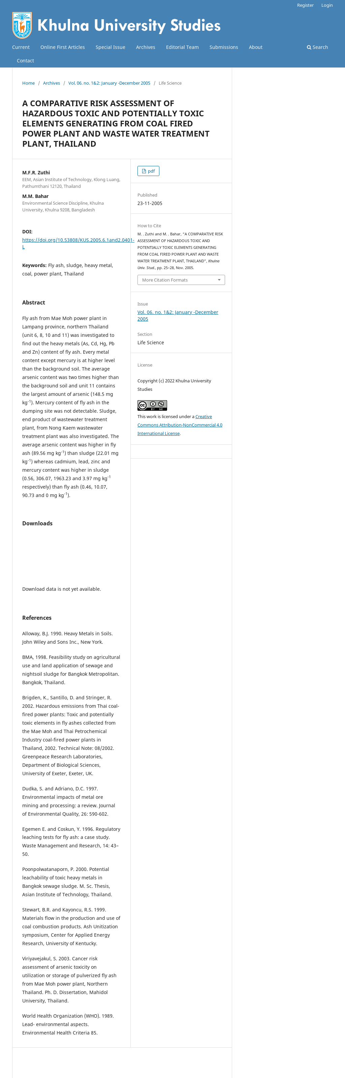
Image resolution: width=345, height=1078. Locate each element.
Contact (25, 60)
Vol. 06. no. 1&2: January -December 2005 (109, 83)
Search (317, 47)
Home (28, 83)
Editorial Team (182, 47)
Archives (145, 47)
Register (305, 5)
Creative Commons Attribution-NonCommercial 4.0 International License (179, 424)
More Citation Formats (165, 280)
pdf (151, 171)
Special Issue (110, 47)
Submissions (224, 47)
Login (327, 5)
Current (21, 47)
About (255, 47)
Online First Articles (62, 47)
